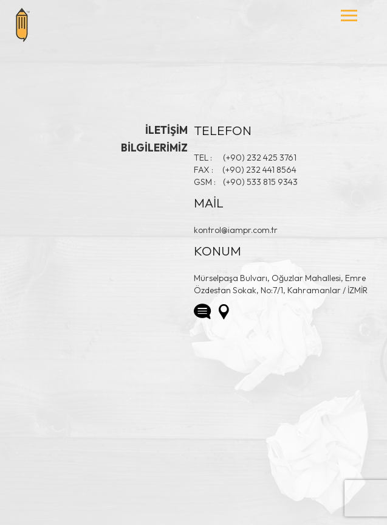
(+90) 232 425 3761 (259, 157)
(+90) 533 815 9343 (260, 181)
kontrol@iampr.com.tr (236, 229)
